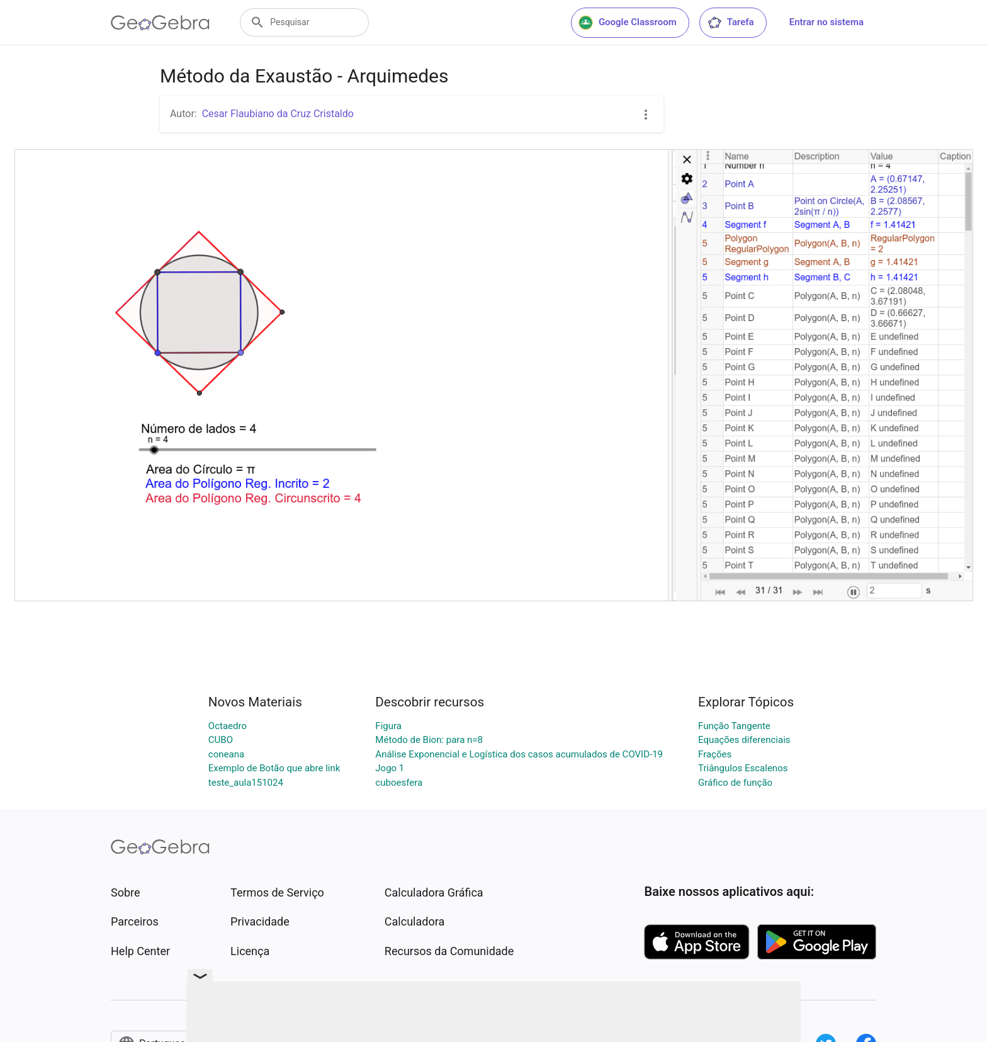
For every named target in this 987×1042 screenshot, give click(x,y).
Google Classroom (627, 22)
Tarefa (730, 22)
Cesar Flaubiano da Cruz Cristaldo (278, 114)
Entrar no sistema (826, 22)
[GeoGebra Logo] (160, 22)
